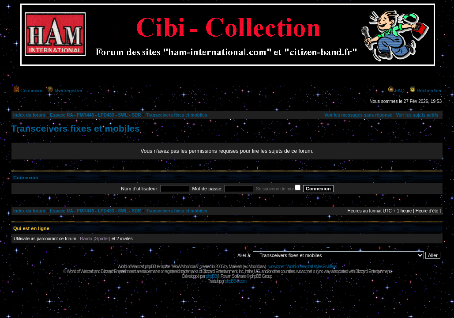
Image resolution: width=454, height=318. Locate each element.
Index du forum (29, 115)
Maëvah (235, 266)
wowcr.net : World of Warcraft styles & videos (302, 266)
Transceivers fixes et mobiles (176, 115)
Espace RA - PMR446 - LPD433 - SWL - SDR (95, 115)
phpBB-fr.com (236, 281)
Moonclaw (256, 266)
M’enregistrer (68, 90)
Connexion (32, 90)
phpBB (211, 276)
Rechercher (429, 90)
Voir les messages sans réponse (358, 115)
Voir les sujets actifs (417, 115)
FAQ (400, 90)
